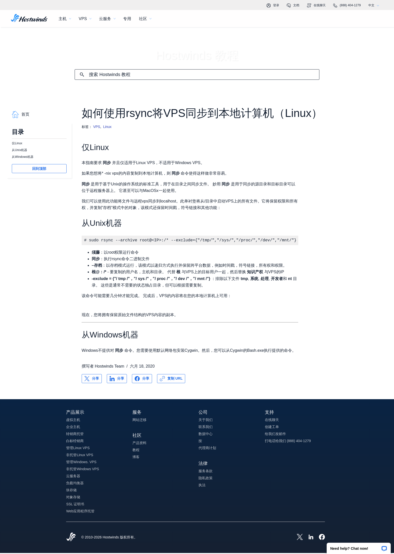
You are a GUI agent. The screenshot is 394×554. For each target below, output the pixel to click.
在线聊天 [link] (316, 6)
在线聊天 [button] (272, 421)
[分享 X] (92, 379)
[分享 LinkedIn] (117, 379)
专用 (127, 19)
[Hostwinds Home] (71, 538)
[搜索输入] (204, 75)
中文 (374, 5)
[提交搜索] (82, 75)
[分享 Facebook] (142, 379)
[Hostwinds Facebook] (319, 538)
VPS (96, 127)
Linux (107, 127)
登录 (273, 6)
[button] (358, 546)
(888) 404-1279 (347, 6)
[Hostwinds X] (297, 538)
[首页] (29, 18)
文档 (293, 6)
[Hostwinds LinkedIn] (308, 538)
